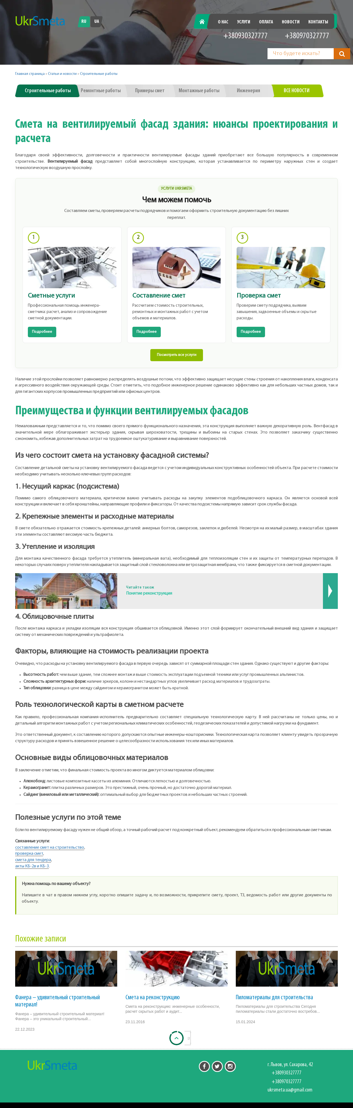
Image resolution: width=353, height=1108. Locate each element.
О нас (223, 22)
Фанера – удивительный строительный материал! (57, 1001)
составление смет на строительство (49, 847)
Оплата (266, 22)
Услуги (243, 22)
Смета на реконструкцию (152, 997)
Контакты (318, 22)
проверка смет (29, 853)
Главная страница (30, 74)
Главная (205, 22)
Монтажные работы (199, 91)
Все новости (296, 91)
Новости (290, 22)
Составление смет (158, 296)
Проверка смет (259, 296)
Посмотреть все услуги (176, 355)
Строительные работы (98, 74)
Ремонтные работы (101, 91)
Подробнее (42, 332)
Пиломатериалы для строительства (274, 997)
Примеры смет (150, 91)
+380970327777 (307, 36)
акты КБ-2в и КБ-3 (32, 866)
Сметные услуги (51, 296)
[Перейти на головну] (40, 20)
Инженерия (248, 91)
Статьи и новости (62, 74)
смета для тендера (33, 860)
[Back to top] (176, 1038)
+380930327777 (245, 36)
